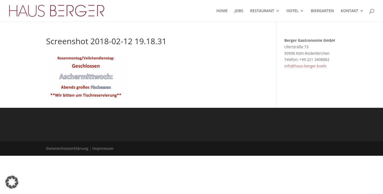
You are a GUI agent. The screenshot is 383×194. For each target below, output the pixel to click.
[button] (12, 182)
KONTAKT (349, 11)
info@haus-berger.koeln (305, 65)
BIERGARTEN (322, 11)
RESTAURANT (262, 11)
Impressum (103, 148)
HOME (222, 11)
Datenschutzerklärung (67, 148)
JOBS (239, 11)
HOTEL (293, 11)
